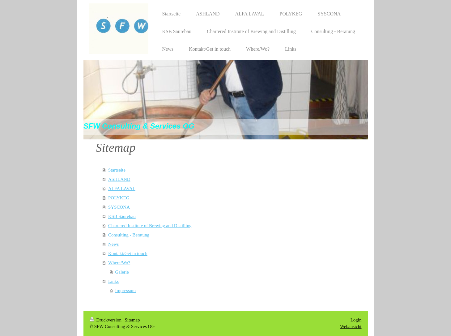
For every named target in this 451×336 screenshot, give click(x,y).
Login (356, 319)
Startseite (117, 170)
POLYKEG (119, 197)
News (113, 244)
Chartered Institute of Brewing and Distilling (150, 225)
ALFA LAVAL (121, 188)
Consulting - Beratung (128, 234)
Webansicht (351, 326)
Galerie (122, 272)
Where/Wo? (119, 262)
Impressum (125, 290)
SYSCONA (119, 207)
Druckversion (106, 319)
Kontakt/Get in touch (127, 253)
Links (113, 281)
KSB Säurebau (122, 216)
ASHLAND (119, 179)
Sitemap (132, 319)
